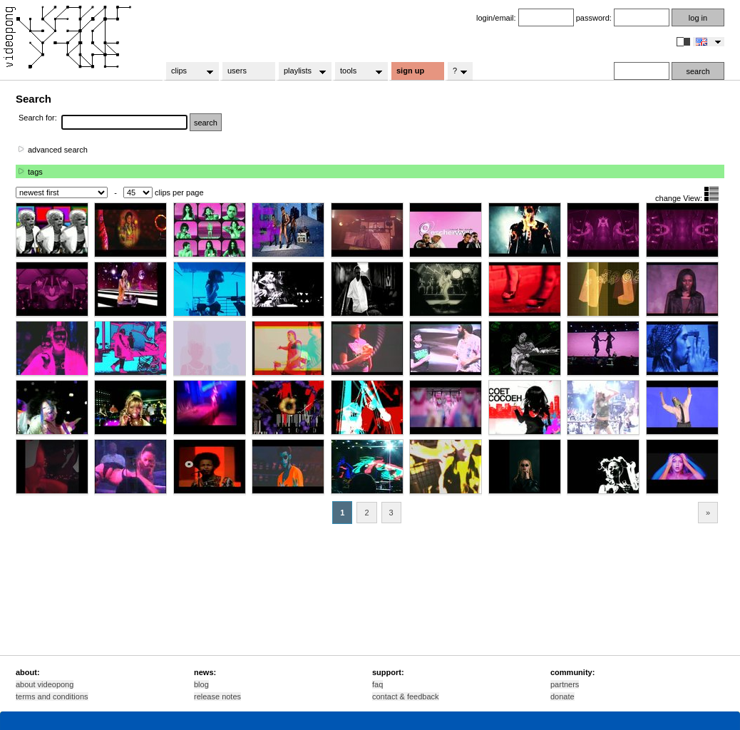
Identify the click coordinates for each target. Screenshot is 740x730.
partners (564, 684)
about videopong (44, 684)
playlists (300, 71)
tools (357, 71)
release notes (217, 696)
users (237, 70)
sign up (410, 70)
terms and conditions (52, 696)
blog (201, 684)
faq (377, 684)
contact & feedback (405, 696)
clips (188, 71)
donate (562, 696)
